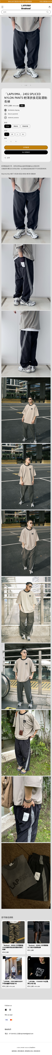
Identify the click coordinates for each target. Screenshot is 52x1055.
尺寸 (5, 131)
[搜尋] (47, 12)
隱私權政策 (21, 1051)
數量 (5, 138)
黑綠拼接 (25, 126)
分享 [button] (7, 158)
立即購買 (26, 147)
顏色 (5, 123)
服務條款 (14, 1051)
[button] (2, 7)
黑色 (7, 126)
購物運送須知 (29, 1051)
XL (23, 134)
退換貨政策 (37, 1051)
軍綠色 (16, 126)
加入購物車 (26, 152)
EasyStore (32, 1047)
